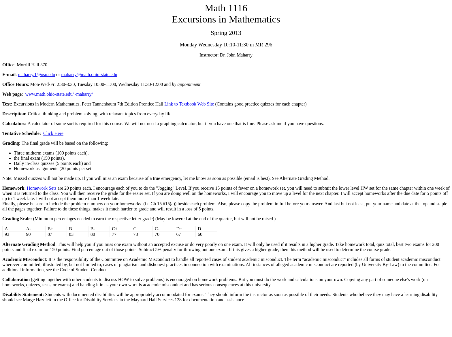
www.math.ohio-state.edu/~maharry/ (59, 94)
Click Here (53, 133)
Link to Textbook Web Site (189, 103)
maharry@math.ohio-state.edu (89, 74)
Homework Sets (41, 188)
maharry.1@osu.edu (36, 74)
